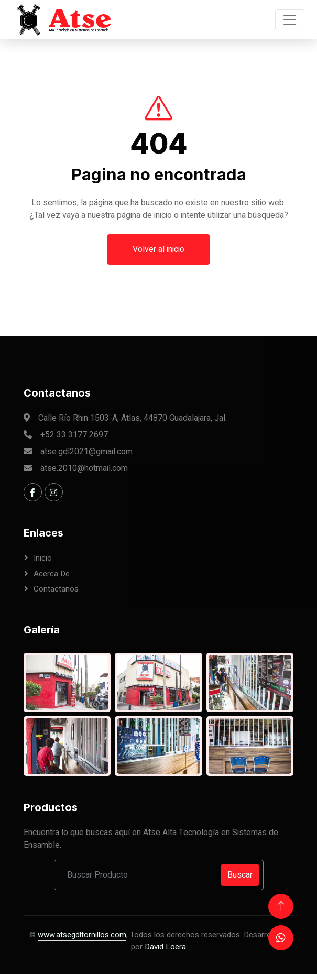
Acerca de (52, 573)
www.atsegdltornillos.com (82, 934)
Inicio (43, 558)
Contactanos (56, 589)
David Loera (165, 947)
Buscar (240, 875)
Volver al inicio (158, 264)
